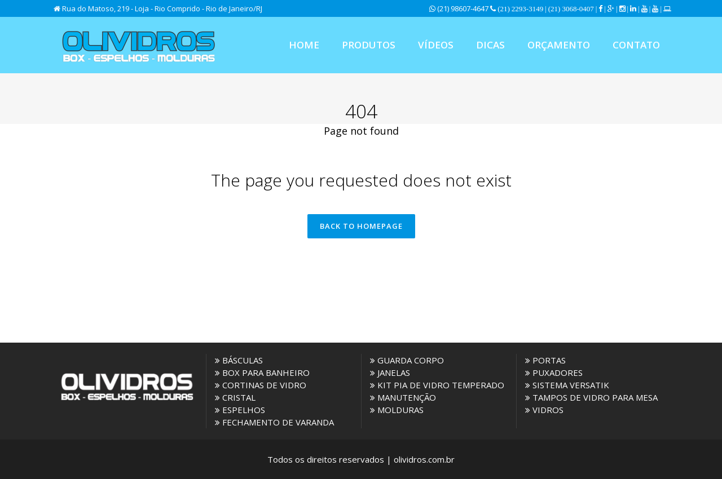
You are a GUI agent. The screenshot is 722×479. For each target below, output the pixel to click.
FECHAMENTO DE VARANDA (274, 422)
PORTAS (545, 360)
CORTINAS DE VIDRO (260, 385)
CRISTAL (235, 397)
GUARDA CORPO (407, 360)
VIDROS (544, 409)
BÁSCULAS (239, 360)
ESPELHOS (240, 409)
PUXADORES (554, 372)
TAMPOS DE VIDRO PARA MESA (591, 397)
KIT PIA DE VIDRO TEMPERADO (437, 385)
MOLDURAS (397, 409)
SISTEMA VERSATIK (567, 385)
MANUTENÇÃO (403, 397)
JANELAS (390, 372)
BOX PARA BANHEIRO (262, 372)
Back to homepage (361, 226)
